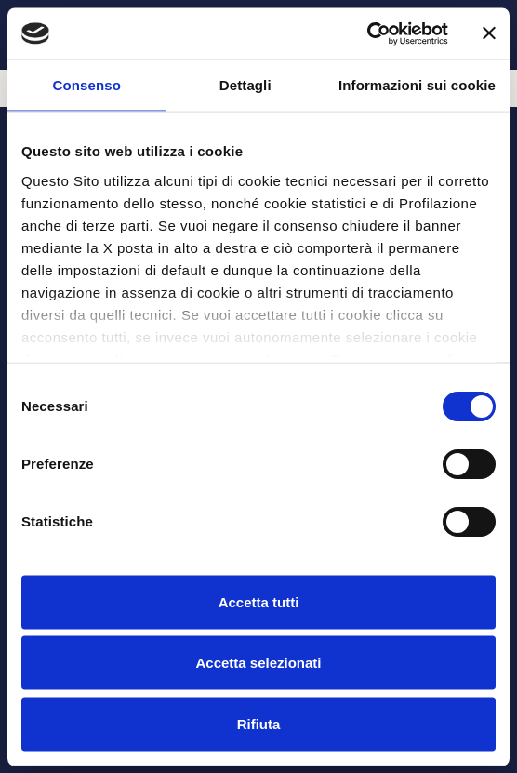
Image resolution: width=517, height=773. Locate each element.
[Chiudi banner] (489, 33)
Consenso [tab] (87, 85)
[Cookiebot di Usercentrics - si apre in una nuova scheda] (366, 33)
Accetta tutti (259, 601)
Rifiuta (259, 723)
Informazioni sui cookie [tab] (417, 85)
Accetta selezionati (258, 663)
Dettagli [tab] (245, 85)
